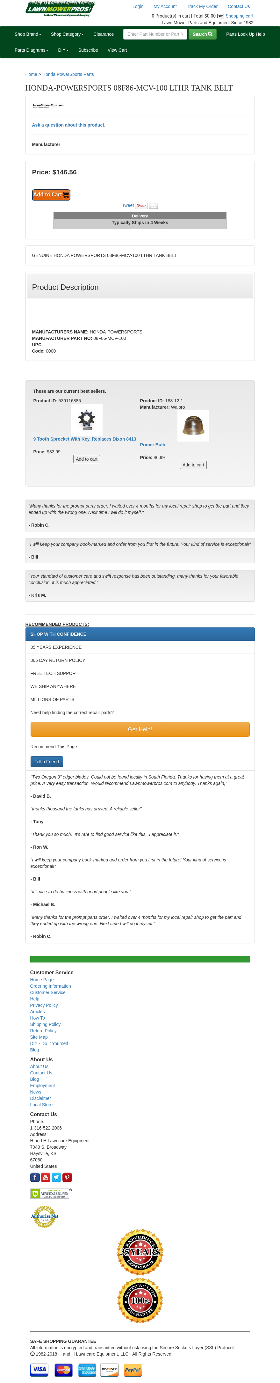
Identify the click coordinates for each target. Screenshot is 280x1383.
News (35, 1091)
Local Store (41, 1104)
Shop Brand (28, 34)
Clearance (103, 34)
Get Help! (140, 729)
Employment (42, 1085)
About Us (39, 1066)
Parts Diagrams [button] (31, 50)
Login (138, 6)
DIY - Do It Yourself (49, 1043)
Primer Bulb (152, 444)
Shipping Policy (45, 1024)
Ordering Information (50, 986)
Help (34, 998)
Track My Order (202, 6)
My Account (165, 6)
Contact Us (239, 6)
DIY (63, 50)
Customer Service (48, 992)
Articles (37, 1011)
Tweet (128, 205)
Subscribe (88, 50)
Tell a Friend (47, 761)
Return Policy (43, 1030)
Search (202, 34)
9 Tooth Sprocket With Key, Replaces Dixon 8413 (84, 439)
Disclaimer (40, 1098)
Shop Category (67, 34)
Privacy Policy (44, 1005)
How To (37, 1018)
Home (31, 74)
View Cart (117, 50)
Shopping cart (240, 15)
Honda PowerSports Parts (68, 74)
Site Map (39, 1037)
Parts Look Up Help (245, 34)
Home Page (42, 979)
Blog (34, 1049)
